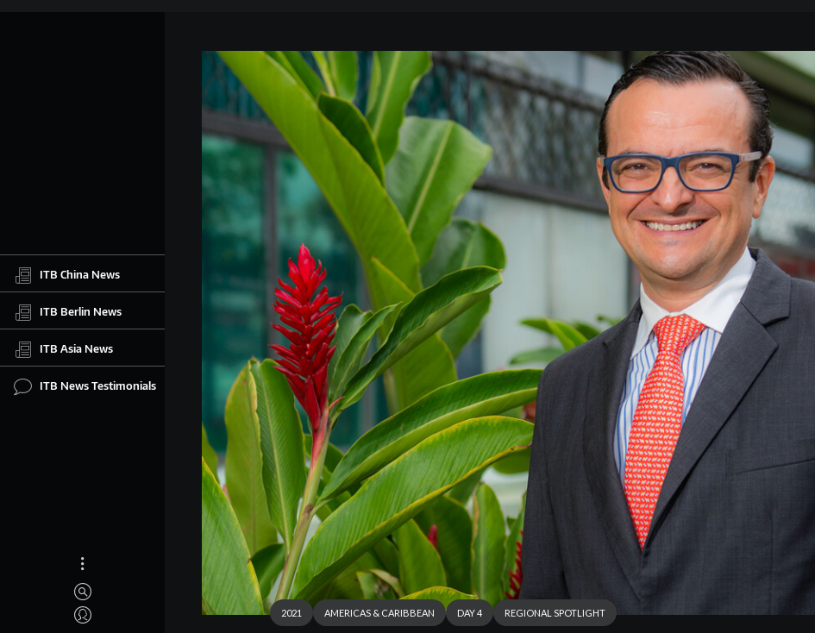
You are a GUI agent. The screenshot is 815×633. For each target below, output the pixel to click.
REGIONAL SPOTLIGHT (555, 612)
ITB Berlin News (68, 312)
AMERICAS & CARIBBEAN (379, 612)
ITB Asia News (63, 349)
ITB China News (67, 275)
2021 (291, 612)
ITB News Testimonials (85, 386)
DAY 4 (469, 612)
